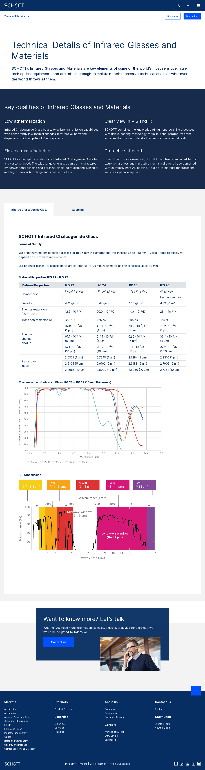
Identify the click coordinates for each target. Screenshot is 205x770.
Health (7, 725)
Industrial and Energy (15, 733)
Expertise (60, 724)
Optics (7, 737)
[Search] (178, 5)
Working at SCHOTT (115, 731)
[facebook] (176, 763)
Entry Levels (111, 735)
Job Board (110, 739)
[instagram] (181, 763)
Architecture (10, 709)
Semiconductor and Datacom (19, 748)
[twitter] (193, 763)
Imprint (83, 763)
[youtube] (199, 763)
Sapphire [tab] (78, 209)
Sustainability (112, 713)
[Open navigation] (198, 5)
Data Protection (98, 763)
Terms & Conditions (119, 763)
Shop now (172, 16)
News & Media (162, 728)
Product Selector (64, 709)
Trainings (59, 731)
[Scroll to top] (196, 690)
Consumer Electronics (16, 721)
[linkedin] (187, 763)
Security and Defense (15, 744)
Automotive (10, 713)
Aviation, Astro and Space (17, 717)
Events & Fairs (162, 724)
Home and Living (13, 729)
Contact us (192, 16)
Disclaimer (71, 763)
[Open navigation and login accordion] (188, 5)
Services (59, 728)
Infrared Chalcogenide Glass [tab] (29, 209)
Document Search (114, 717)
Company (110, 709)
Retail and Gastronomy (16, 741)
